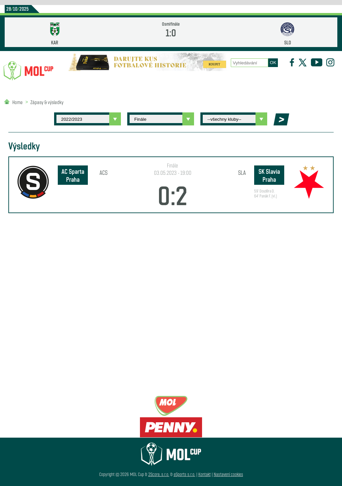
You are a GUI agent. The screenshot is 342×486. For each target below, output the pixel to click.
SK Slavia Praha (269, 175)
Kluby (104, 80)
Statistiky (131, 80)
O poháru (164, 80)
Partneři (282, 80)
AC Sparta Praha (72, 175)
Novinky (77, 80)
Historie (219, 80)
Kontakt (204, 474)
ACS (104, 172)
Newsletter (250, 80)
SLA (242, 172)
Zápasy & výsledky (46, 102)
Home (17, 102)
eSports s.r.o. (184, 474)
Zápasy (192, 80)
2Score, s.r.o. (158, 474)
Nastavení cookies (228, 474)
